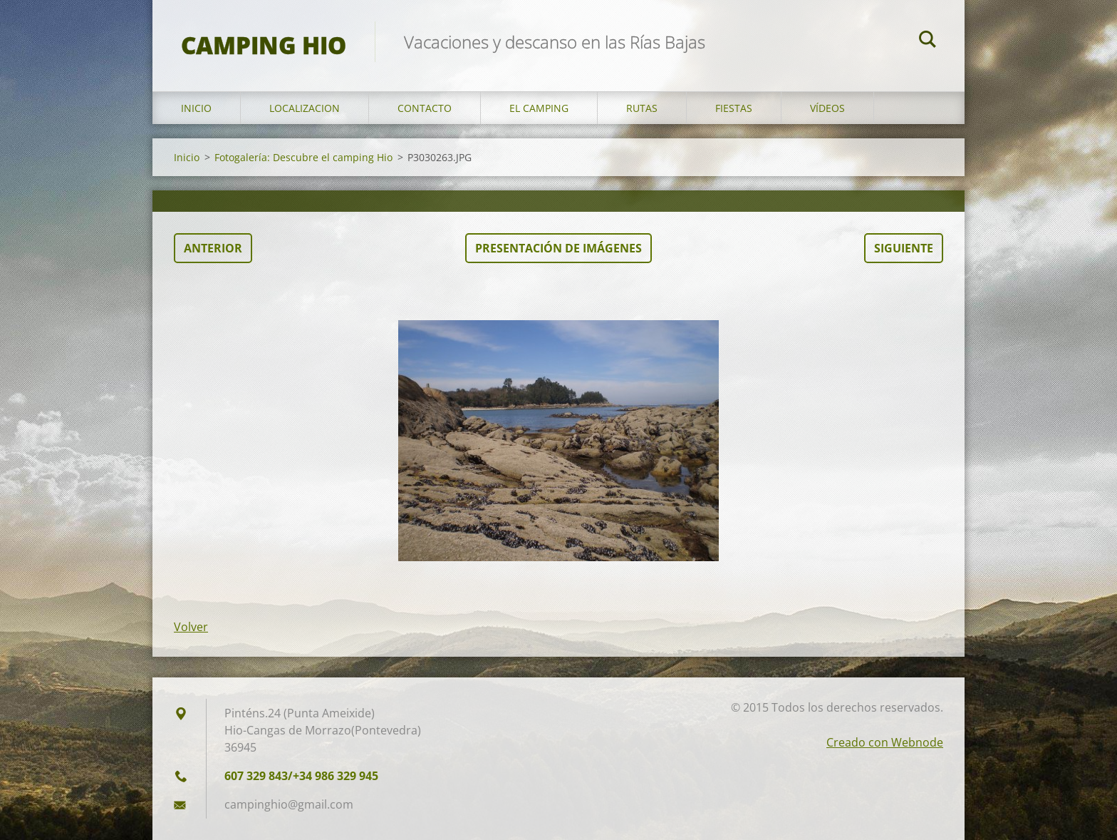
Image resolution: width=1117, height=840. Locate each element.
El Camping (538, 108)
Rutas (642, 108)
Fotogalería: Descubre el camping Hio (303, 157)
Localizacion (304, 108)
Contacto (425, 108)
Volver (191, 627)
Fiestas (733, 108)
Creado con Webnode (884, 742)
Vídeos (827, 108)
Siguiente (903, 248)
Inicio (196, 108)
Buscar (927, 41)
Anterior (213, 248)
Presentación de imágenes (558, 248)
